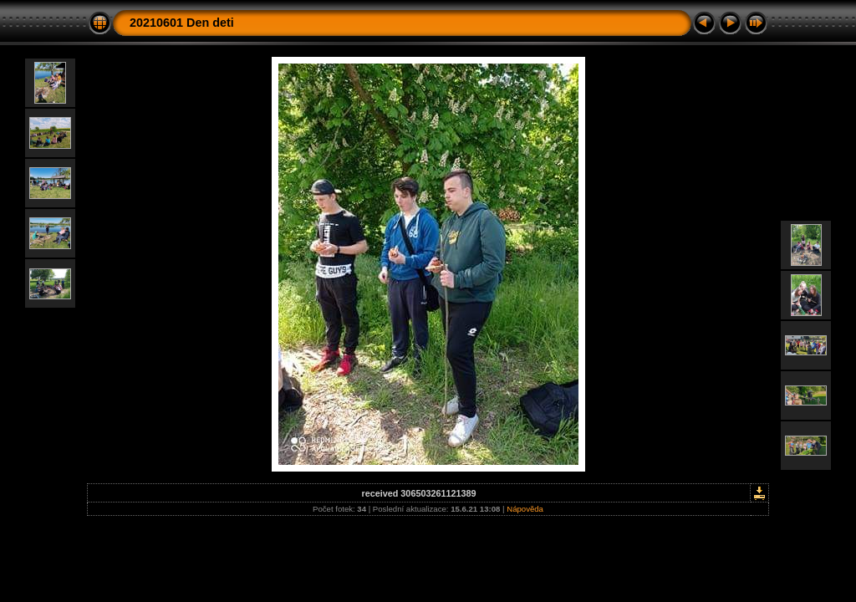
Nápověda (525, 508)
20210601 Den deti (182, 22)
